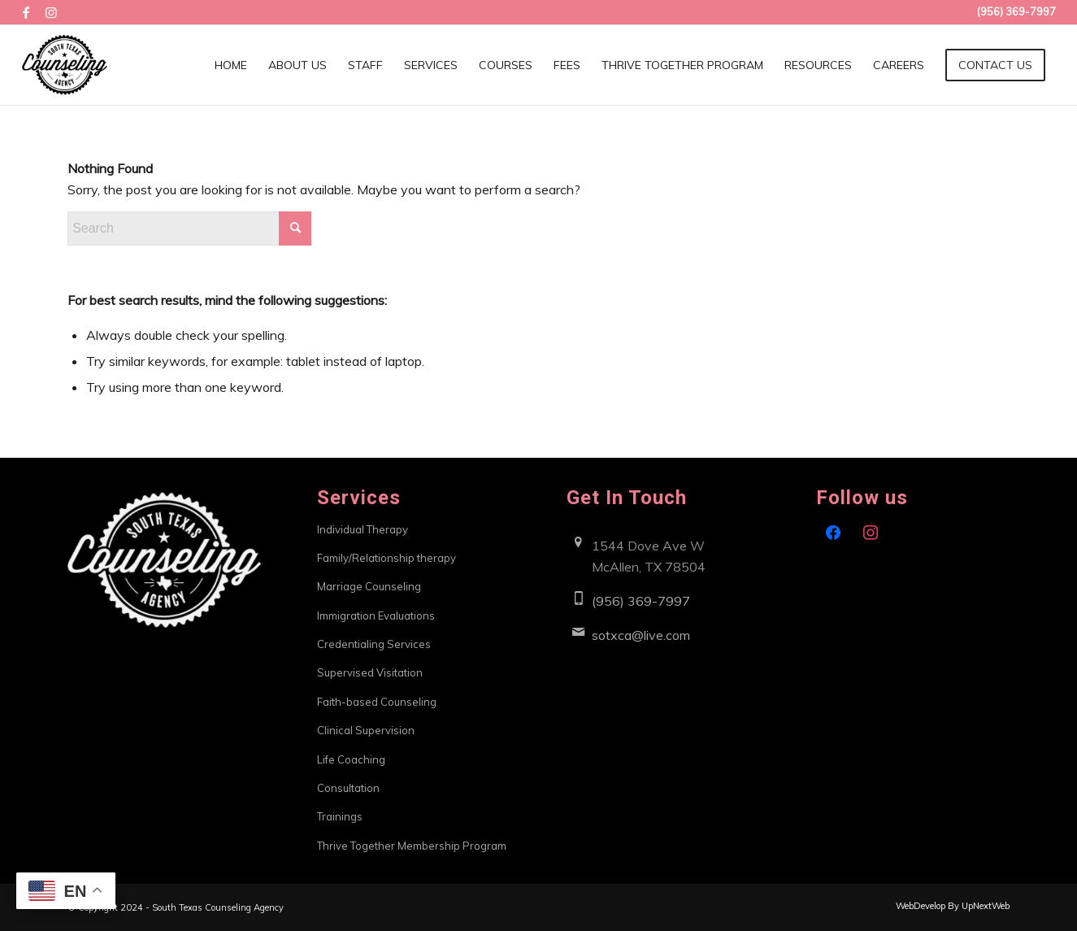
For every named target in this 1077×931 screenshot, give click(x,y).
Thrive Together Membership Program (411, 845)
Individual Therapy (362, 529)
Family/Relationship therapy (386, 557)
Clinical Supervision (366, 730)
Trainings (340, 816)
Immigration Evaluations (376, 615)
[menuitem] (231, 65)
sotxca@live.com (641, 635)
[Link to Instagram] (51, 12)
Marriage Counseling (369, 586)
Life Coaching (351, 759)
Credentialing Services (374, 643)
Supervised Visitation (370, 672)
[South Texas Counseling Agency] (64, 65)
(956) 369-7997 (641, 601)
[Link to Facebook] (26, 12)
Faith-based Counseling (376, 701)
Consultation (348, 787)
